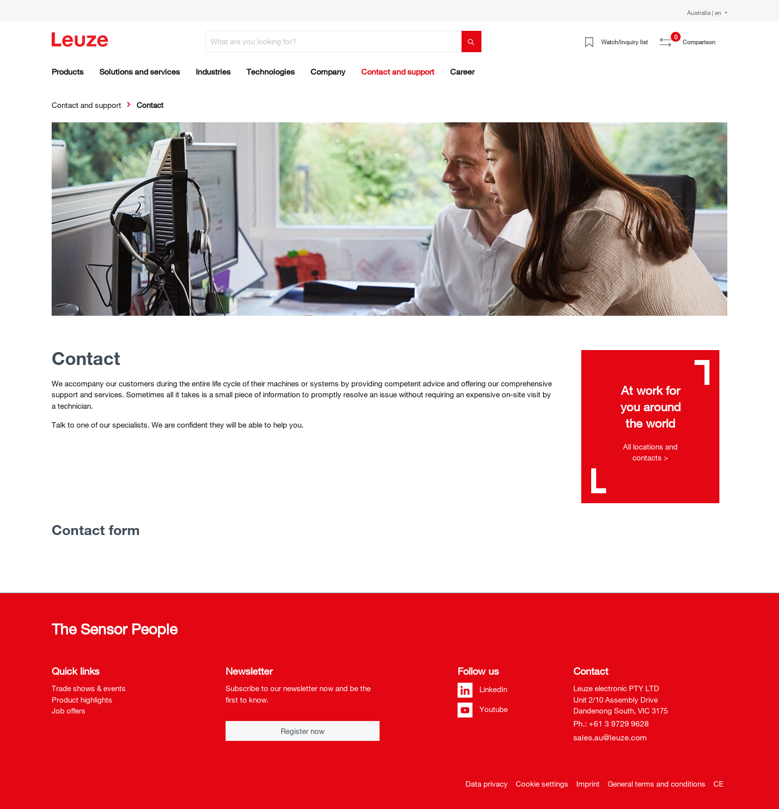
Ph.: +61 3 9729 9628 (611, 723)
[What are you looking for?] (334, 41)
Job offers (68, 710)
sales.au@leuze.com (610, 737)
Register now (302, 730)
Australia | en (705, 12)
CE (718, 783)
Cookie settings (542, 783)
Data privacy (487, 783)
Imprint (588, 783)
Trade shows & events (89, 688)
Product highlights (82, 699)
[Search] (471, 41)
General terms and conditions (656, 783)
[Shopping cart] (721, 38)
